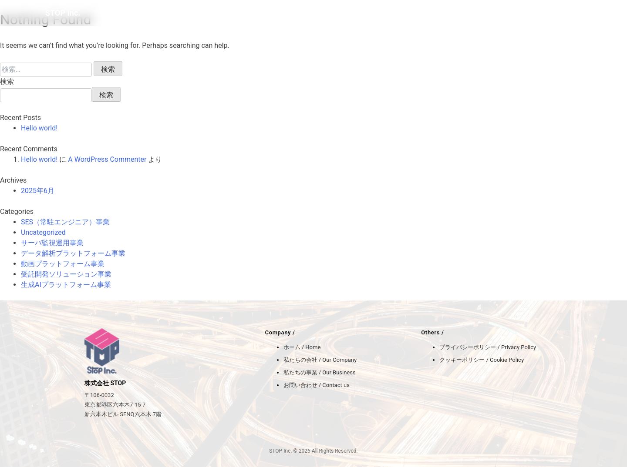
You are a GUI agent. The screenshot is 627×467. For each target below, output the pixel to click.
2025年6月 (37, 191)
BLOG (536, 13)
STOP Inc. (62, 12)
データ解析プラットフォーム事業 (73, 253)
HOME (432, 13)
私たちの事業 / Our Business (319, 372)
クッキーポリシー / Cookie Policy (481, 360)
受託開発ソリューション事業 (66, 274)
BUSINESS (504, 13)
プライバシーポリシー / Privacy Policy (487, 347)
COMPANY (465, 13)
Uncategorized (43, 232)
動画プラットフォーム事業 (62, 264)
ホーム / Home (302, 347)
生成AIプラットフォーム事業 (66, 284)
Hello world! (39, 128)
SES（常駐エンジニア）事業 (65, 222)
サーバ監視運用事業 (52, 243)
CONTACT (568, 13)
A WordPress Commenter (107, 159)
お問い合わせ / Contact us (316, 385)
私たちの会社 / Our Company (320, 360)
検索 (7, 81)
